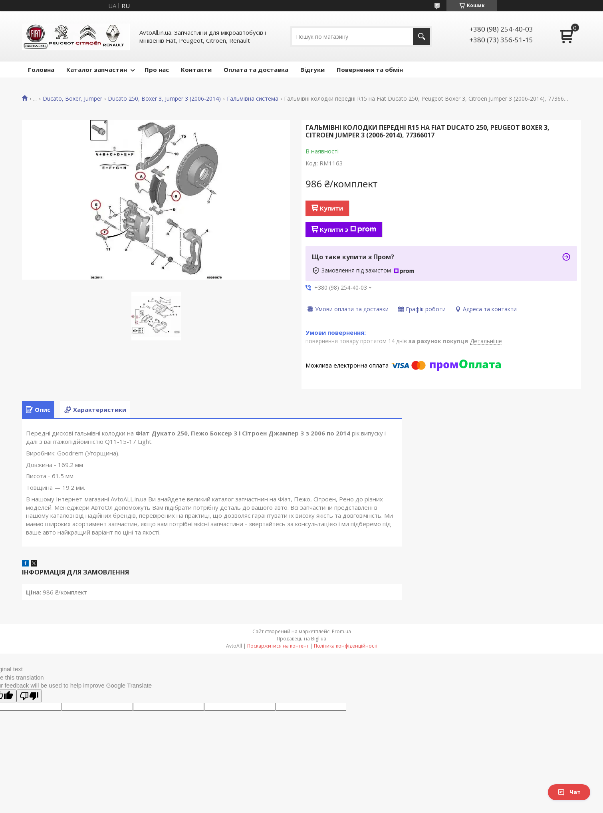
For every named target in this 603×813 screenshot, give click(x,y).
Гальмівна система (252, 98)
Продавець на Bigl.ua (301, 638)
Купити (331, 208)
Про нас (157, 70)
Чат (569, 792)
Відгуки (312, 70)
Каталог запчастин (96, 70)
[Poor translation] (29, 696)
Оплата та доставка (256, 70)
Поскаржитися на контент (278, 645)
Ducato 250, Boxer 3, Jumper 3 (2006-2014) (164, 98)
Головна (41, 70)
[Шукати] (421, 36)
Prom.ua (341, 631)
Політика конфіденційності (345, 645)
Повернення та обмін (370, 70)
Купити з (348, 229)
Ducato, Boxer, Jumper (72, 98)
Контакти (196, 70)
